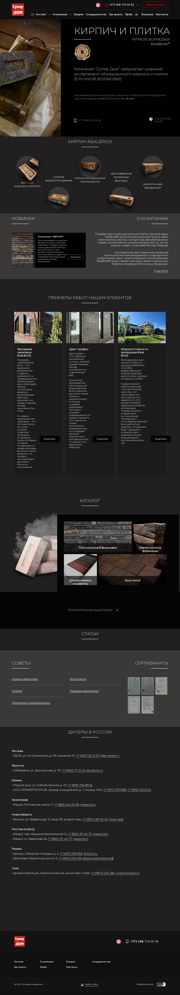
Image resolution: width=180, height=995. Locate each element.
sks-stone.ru (94, 770)
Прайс (43, 966)
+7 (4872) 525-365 (103, 873)
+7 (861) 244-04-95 (67, 804)
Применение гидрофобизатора (31, 702)
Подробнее (75, 257)
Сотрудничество (101, 961)
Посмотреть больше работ (90, 610)
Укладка (17, 690)
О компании (46, 961)
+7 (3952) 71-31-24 (73, 770)
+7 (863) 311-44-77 (80, 834)
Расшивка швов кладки (84, 690)
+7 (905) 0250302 (139, 790)
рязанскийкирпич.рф (98, 858)
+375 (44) (144, 941)
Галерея (70, 961)
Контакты (71, 966)
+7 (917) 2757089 (115, 790)
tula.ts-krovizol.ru (127, 873)
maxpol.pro (88, 804)
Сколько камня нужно (25, 678)
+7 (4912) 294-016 (70, 858)
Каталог (19, 961)
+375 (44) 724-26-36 (121, 4)
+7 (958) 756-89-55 (80, 785)
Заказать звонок (155, 4)
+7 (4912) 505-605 (71, 853)
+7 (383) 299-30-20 (95, 819)
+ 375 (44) (90, 120)
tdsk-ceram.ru (110, 755)
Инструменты (78, 678)
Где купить (20, 966)
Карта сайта (91, 984)
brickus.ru (91, 853)
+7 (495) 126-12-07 (87, 755)
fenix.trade (116, 819)
